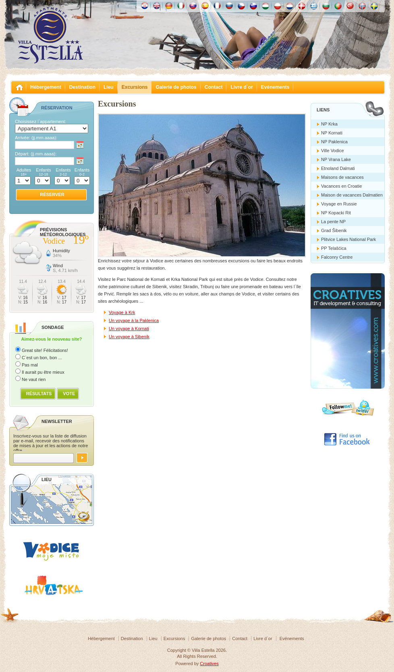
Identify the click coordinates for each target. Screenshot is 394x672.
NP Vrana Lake (336, 159)
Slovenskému (193, 6)
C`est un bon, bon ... (42, 357)
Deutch (169, 6)
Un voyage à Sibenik (129, 336)
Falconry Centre (337, 257)
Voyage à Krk (122, 312)
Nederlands (290, 6)
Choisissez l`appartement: (40, 121)
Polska (278, 6)
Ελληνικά (314, 6)
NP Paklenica (334, 141)
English (157, 6)
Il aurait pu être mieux (43, 372)
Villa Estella (50, 35)
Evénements (275, 87)
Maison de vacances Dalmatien (352, 195)
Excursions (135, 87)
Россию (229, 6)
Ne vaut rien (34, 379)
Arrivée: (36, 137)
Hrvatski (145, 6)
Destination (82, 87)
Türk (350, 6)
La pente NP (333, 221)
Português (338, 6)
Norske (362, 6)
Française (217, 6)
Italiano (181, 6)
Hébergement (45, 87)
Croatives (209, 663)
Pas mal (30, 364)
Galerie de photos (176, 87)
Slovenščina (253, 6)
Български (326, 6)
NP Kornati (331, 132)
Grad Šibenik (334, 230)
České (241, 6)
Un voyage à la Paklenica (134, 320)
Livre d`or (241, 87)
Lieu (109, 87)
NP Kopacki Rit (336, 212)
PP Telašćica (333, 248)
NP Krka (329, 123)
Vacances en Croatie (341, 186)
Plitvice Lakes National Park (348, 239)
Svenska (374, 6)
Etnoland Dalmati (338, 168)
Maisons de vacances (342, 177)
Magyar (265, 6)
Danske (302, 6)
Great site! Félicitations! (45, 350)
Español (205, 6)
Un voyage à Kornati (129, 328)
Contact (214, 87)
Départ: (35, 153)
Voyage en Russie (339, 203)
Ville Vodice (332, 150)
